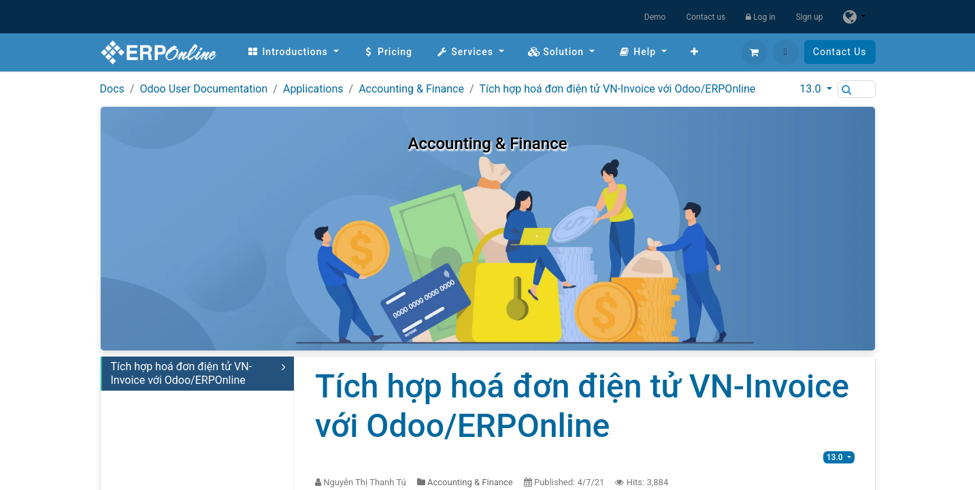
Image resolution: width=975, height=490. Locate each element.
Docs (112, 88)
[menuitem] (293, 52)
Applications (313, 88)
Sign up (809, 17)
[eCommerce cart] (754, 52)
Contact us (705, 17)
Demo (655, 17)
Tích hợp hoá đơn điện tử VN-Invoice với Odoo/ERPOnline (618, 88)
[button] (786, 52)
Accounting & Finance (411, 88)
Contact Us (840, 51)
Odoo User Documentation (203, 88)
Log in (761, 17)
